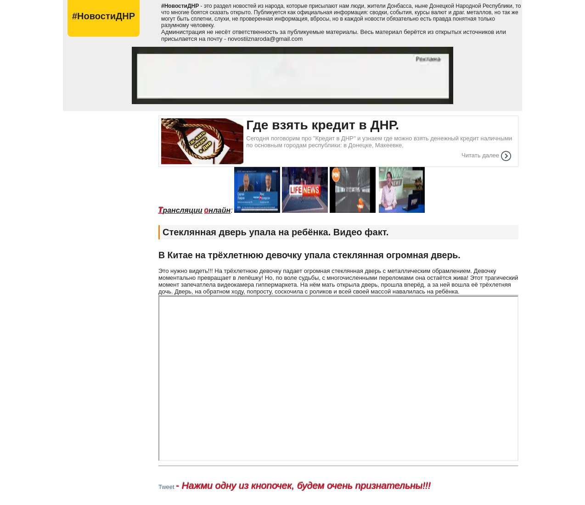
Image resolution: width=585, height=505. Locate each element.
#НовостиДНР (103, 16)
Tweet (166, 486)
